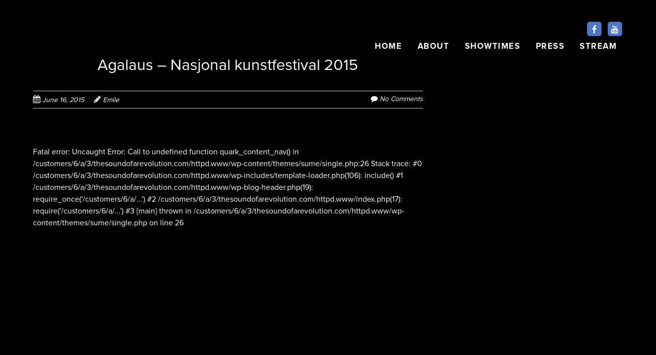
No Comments (401, 99)
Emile (111, 100)
